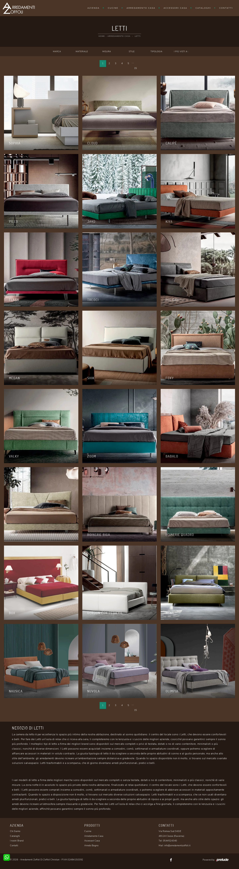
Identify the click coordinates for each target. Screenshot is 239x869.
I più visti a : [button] (181, 51)
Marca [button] (57, 51)
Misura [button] (106, 51)
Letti (138, 36)
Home (102, 36)
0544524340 (170, 840)
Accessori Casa (175, 8)
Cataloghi (203, 8)
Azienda (93, 8)
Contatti (226, 8)
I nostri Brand (16, 840)
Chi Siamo (15, 831)
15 (135, 68)
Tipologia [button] (156, 51)
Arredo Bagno (91, 845)
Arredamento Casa (141, 8)
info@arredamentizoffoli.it (177, 845)
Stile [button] (132, 51)
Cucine (113, 8)
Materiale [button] (82, 51)
